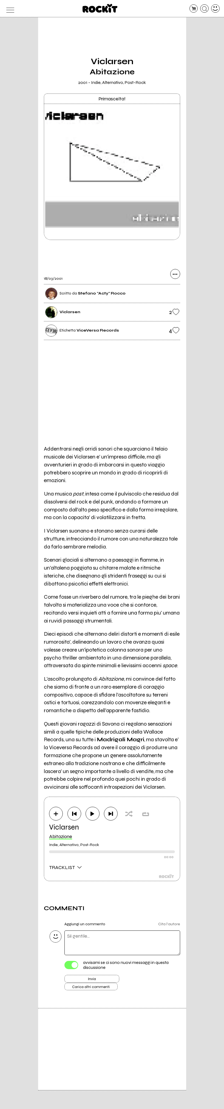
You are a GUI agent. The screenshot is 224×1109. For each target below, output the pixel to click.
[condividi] (175, 277)
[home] (100, 8)
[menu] (8, 8)
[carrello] (193, 8)
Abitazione (60, 838)
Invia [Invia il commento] (92, 983)
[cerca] (204, 8)
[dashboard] (215, 8)
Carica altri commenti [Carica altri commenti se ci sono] (98, 992)
